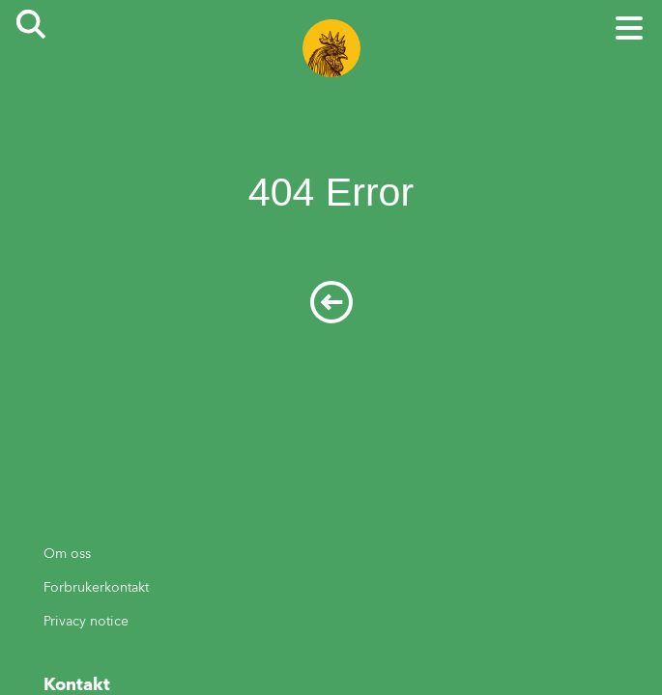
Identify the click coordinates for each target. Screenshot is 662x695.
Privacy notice (86, 621)
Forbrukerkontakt (96, 587)
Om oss (67, 553)
